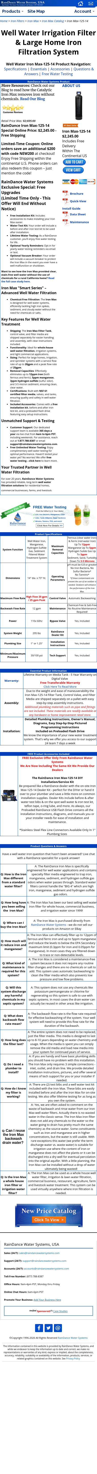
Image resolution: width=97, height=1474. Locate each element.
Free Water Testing (57, 73)
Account (82, 11)
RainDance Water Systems (48, 925)
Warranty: (11, 681)
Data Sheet (74, 214)
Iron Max (33, 21)
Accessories (60, 69)
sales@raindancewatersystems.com (39, 1253)
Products (11, 11)
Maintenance (75, 222)
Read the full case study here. (27, 279)
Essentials (38, 69)
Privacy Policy (73, 1358)
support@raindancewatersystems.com (44, 1260)
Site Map (36, 11)
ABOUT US (71, 85)
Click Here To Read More (60, 687)
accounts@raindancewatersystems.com (46, 1268)
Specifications (15, 69)
